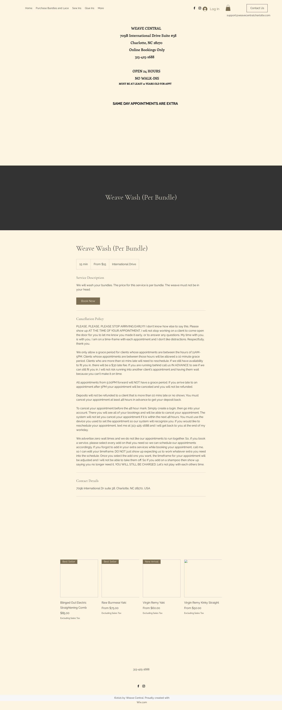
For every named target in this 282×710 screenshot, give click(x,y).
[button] (228, 8)
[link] (88, 301)
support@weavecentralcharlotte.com (248, 15)
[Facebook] (138, 686)
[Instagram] (143, 686)
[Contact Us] (257, 8)
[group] (141, 589)
